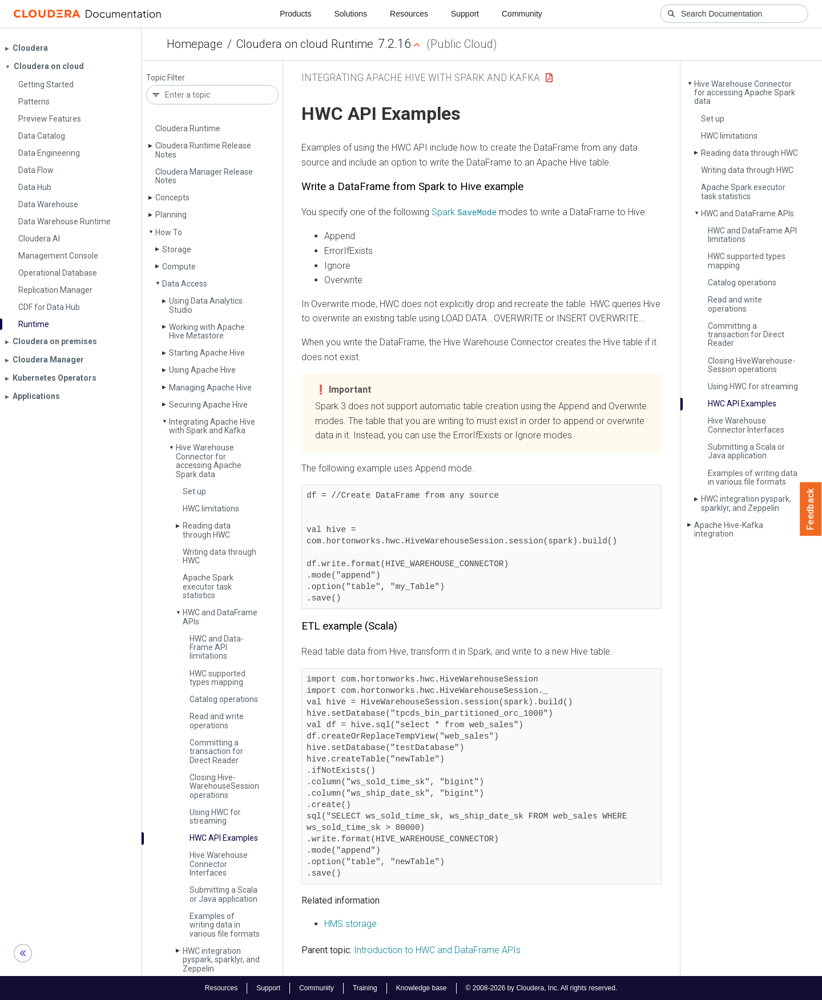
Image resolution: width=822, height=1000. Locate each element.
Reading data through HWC (207, 530)
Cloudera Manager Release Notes (204, 176)
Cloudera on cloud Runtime (304, 44)
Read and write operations (217, 720)
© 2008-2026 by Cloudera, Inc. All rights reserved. (542, 987)
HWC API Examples (224, 837)
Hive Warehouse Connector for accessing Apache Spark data (208, 460)
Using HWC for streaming (215, 816)
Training (365, 987)
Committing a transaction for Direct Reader (216, 751)
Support (465, 13)
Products (295, 13)
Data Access (184, 283)
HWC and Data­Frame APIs (220, 617)
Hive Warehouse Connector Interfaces (219, 863)
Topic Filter (165, 78)
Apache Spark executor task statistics (208, 586)
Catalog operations (224, 699)
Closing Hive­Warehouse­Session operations (224, 786)
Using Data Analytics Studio (206, 305)
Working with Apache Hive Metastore (207, 331)
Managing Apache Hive (210, 387)
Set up (194, 491)
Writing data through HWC (219, 556)
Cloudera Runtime (187, 128)
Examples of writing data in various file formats (225, 925)
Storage (176, 249)
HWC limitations (211, 508)
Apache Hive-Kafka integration (728, 529)
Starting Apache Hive (207, 352)
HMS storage (350, 923)
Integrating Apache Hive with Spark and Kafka (212, 426)
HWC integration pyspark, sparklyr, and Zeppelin (221, 959)
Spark (464, 212)
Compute (179, 266)
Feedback (810, 509)
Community (522, 13)
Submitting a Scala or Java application (223, 894)
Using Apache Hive (202, 369)
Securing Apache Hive (208, 404)
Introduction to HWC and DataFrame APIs (437, 950)
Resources (409, 13)
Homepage (195, 44)
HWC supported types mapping (217, 678)
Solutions (350, 13)
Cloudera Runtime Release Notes (203, 150)
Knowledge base (421, 987)
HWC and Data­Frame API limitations (217, 647)
